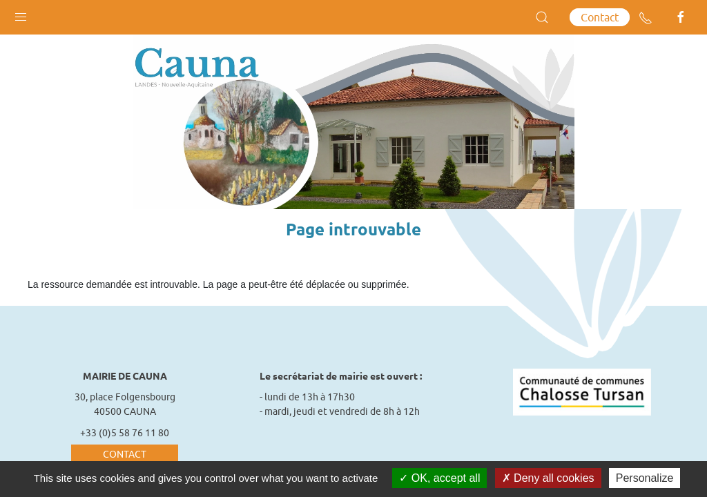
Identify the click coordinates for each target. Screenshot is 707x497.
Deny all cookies (548, 478)
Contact (600, 17)
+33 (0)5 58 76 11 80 (124, 432)
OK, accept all (439, 478)
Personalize (645, 478)
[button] (21, 13)
